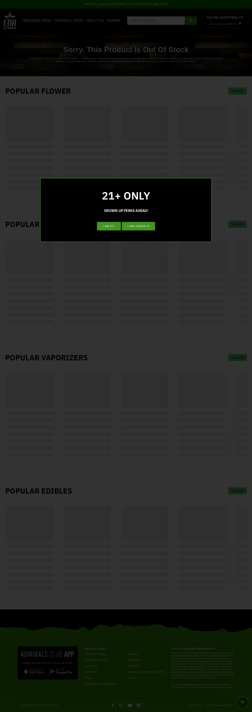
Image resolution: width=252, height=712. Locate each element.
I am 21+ (108, 226)
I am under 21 (139, 226)
